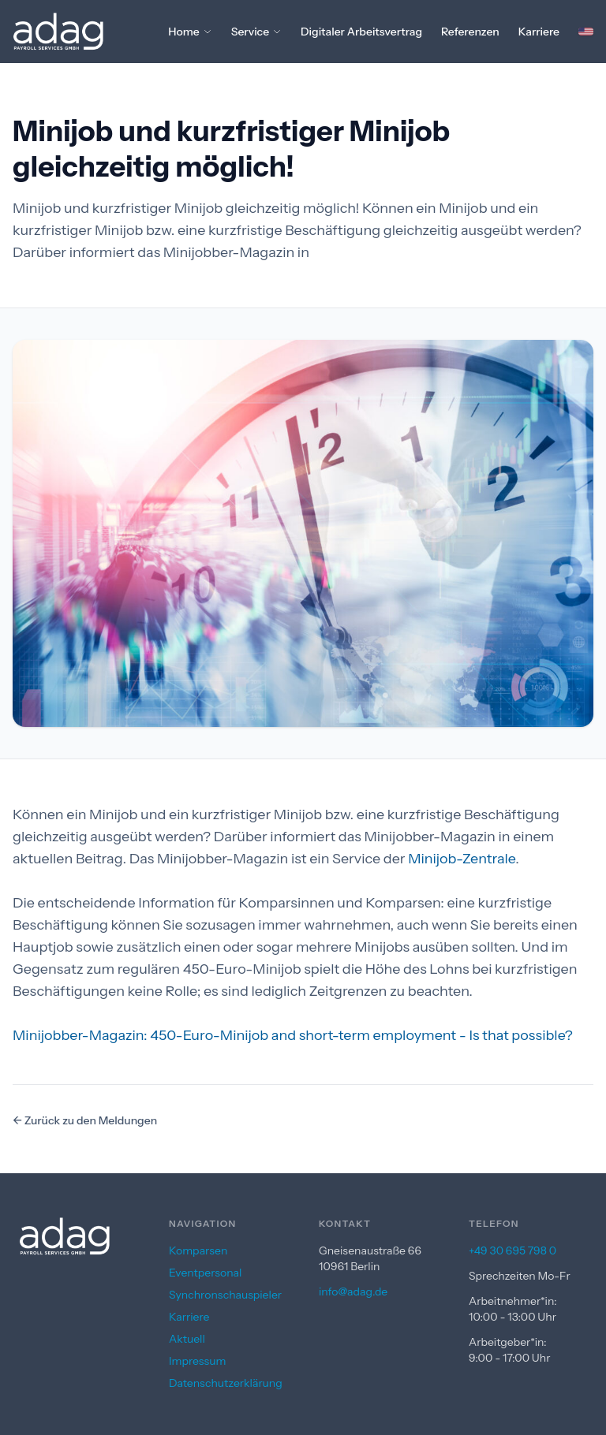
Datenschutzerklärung (225, 1383)
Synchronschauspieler (225, 1295)
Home (189, 31)
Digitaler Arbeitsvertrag (361, 31)
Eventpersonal (205, 1272)
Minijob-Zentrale (461, 858)
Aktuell (187, 1339)
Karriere (538, 31)
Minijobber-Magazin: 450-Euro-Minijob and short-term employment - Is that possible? (293, 1035)
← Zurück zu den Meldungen (85, 1120)
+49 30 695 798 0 (512, 1250)
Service (256, 31)
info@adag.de (353, 1291)
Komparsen (198, 1250)
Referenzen (470, 31)
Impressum (197, 1361)
